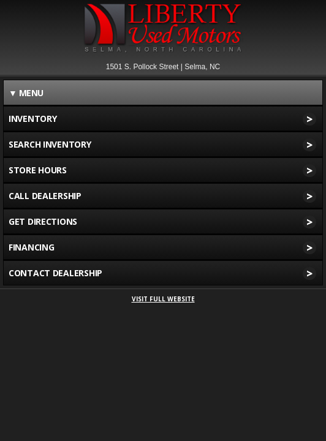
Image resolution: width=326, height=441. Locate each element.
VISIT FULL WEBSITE (163, 299)
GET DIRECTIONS (162, 221)
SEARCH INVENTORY (162, 144)
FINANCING (162, 247)
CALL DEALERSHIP (162, 196)
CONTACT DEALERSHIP (162, 273)
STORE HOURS (162, 170)
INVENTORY (162, 118)
